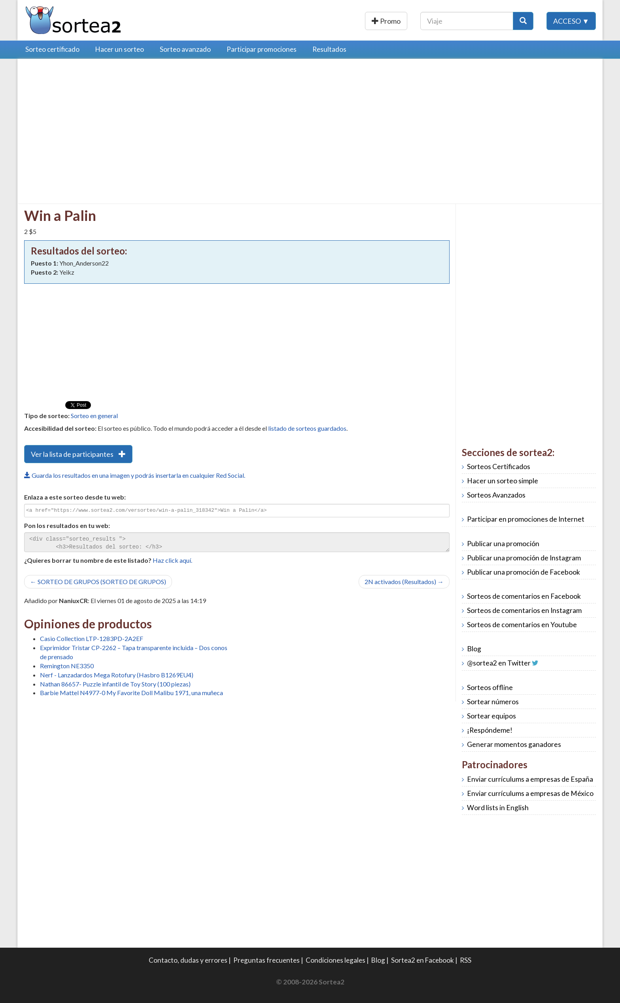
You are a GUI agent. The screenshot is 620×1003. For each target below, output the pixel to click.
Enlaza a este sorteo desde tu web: (75, 497)
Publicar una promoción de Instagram (524, 558)
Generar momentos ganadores (514, 744)
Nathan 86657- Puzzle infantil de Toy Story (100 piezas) (115, 684)
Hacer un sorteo (119, 49)
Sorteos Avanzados (496, 495)
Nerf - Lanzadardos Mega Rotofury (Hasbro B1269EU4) (116, 675)
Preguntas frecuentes (266, 960)
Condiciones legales (335, 960)
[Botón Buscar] (523, 21)
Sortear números (493, 702)
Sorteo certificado (52, 49)
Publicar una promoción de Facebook (523, 572)
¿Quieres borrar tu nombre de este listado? (87, 560)
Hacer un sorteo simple (502, 481)
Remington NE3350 (67, 665)
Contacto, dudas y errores (188, 960)
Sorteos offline (490, 687)
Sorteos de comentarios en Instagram (524, 610)
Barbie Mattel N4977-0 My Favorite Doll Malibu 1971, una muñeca (131, 692)
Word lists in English (498, 807)
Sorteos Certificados (498, 466)
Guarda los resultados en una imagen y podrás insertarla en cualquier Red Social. (134, 475)
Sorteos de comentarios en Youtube (522, 624)
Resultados (329, 49)
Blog (474, 649)
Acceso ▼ (571, 21)
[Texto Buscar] (466, 21)
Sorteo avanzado (185, 49)
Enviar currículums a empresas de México (530, 793)
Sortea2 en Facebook (422, 960)
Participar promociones (262, 49)
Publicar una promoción (364, 21)
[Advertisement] (90, 120)
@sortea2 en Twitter (499, 663)
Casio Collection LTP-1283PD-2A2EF (91, 638)
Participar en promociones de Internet (525, 519)
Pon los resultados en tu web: (67, 525)
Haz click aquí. (172, 560)
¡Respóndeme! (489, 730)
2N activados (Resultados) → (404, 581)
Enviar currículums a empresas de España (530, 779)
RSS (465, 960)
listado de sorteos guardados (307, 428)
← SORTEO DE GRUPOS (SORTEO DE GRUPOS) (98, 581)
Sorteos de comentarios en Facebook (524, 596)
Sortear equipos (491, 716)
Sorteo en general (94, 415)
